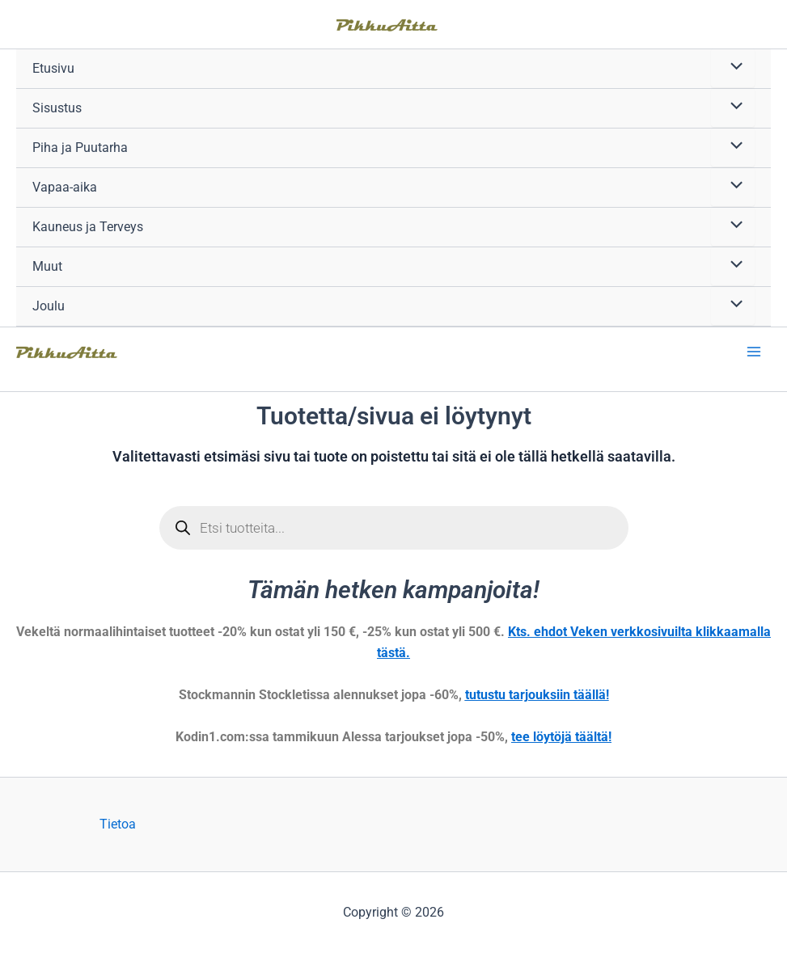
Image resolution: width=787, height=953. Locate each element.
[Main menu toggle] (754, 352)
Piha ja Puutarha (80, 147)
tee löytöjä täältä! (561, 736)
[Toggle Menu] (733, 67)
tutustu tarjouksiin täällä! (537, 694)
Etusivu (53, 68)
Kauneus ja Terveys (87, 226)
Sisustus (57, 108)
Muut (47, 266)
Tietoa (117, 824)
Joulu (48, 306)
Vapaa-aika (64, 187)
